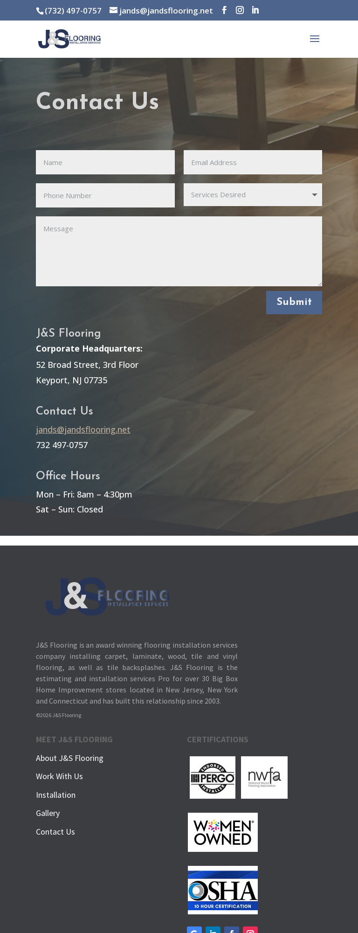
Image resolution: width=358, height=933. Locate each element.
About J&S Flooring (69, 758)
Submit (294, 302)
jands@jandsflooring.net (83, 429)
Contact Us (55, 831)
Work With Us (59, 776)
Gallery (48, 813)
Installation (56, 794)
